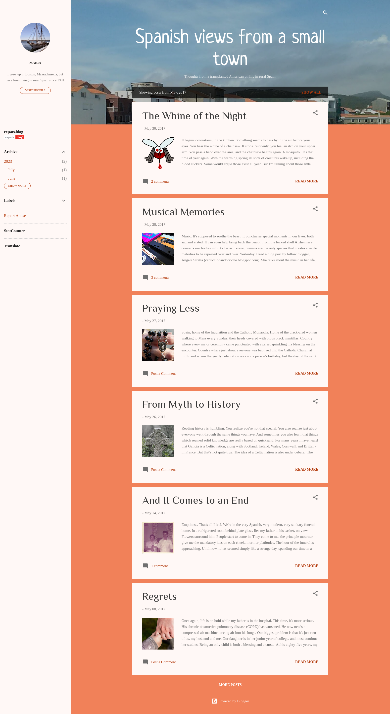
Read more (306, 181)
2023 (8, 161)
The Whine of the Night (194, 115)
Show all (311, 92)
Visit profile (35, 90)
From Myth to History (191, 404)
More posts (230, 685)
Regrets (159, 596)
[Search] (325, 13)
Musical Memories (183, 212)
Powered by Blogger (230, 701)
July (11, 170)
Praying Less (170, 308)
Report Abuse (15, 216)
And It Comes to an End (195, 500)
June (11, 178)
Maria (35, 62)
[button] (315, 113)
